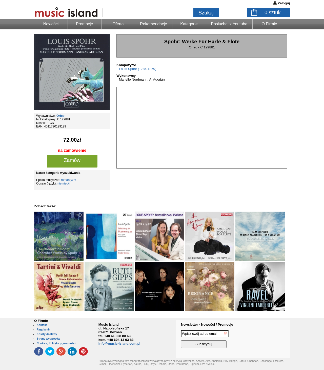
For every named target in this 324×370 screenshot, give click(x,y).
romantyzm (68, 180)
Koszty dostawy (47, 334)
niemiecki (63, 183)
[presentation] (269, 340)
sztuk (272, 12)
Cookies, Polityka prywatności (56, 343)
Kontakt (42, 324)
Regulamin (43, 329)
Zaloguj (284, 3)
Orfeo (60, 116)
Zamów (72, 160)
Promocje (84, 24)
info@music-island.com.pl (119, 343)
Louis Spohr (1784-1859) (137, 69)
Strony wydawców (48, 338)
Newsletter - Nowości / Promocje (207, 324)
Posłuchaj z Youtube (229, 24)
